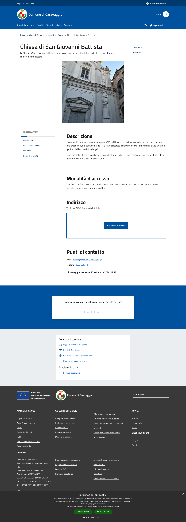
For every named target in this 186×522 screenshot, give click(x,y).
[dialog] (93, 506)
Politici (20, 436)
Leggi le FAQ (60, 469)
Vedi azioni (138, 52)
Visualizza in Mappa (116, 225)
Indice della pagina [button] (30, 132)
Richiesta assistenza (64, 473)
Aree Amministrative (26, 422)
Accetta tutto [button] (83, 512)
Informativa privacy (102, 469)
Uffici (19, 427)
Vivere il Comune (37, 35)
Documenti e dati (24, 446)
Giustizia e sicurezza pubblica (106, 418)
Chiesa (60, 35)
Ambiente (98, 428)
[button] (93, 517)
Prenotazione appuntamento (67, 459)
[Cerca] (166, 14)
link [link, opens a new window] (118, 506)
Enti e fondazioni (24, 432)
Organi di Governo (25, 418)
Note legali (98, 473)
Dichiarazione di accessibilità (106, 478)
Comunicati (137, 422)
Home (22, 35)
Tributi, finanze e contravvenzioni (108, 423)
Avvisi (134, 427)
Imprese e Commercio (64, 432)
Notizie (135, 418)
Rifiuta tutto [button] (103, 512)
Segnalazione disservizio (66, 464)
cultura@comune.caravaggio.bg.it (87, 259)
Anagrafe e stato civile (65, 418)
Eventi (134, 445)
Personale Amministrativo (28, 441)
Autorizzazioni (100, 437)
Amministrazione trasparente (106, 459)
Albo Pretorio (99, 464)
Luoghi (51, 35)
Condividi (138, 47)
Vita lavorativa (61, 427)
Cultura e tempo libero (65, 422)
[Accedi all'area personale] (156, 3)
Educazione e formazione (104, 414)
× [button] (183, 494)
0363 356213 (82, 264)
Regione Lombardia (25, 3)
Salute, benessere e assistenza (107, 432)
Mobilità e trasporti (63, 436)
